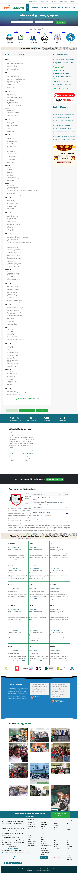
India (68, 823)
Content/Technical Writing (32, 847)
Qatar (68, 850)
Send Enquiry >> (42, 410)
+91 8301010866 (35, 568)
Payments (24, 868)
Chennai (55, 827)
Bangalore (56, 825)
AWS (42, 828)
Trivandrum (56, 855)
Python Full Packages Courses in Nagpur (64, 133)
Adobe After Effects (31, 824)
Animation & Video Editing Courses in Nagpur (65, 136)
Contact (74, 7)
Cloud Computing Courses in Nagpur (63, 128)
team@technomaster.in (8, 852)
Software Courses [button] (34, 7)
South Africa (69, 855)
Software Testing (44, 843)
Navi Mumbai (56, 848)
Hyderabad (56, 836)
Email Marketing (31, 843)
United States (69, 859)
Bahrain (68, 831)
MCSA (42, 837)
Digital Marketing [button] (44, 7)
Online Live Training (43, 868)
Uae (68, 827)
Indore (55, 838)
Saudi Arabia (69, 851)
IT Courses (47, 420)
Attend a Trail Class (44, 1)
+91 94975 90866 (36, 630)
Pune (55, 851)
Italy (67, 840)
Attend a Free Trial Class (26, 410)
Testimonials (36, 868)
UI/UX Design (43, 841)
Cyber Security (30, 854)
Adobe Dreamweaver (32, 852)
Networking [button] (53, 7)
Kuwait (68, 842)
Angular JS (30, 828)
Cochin (55, 829)
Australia (68, 829)
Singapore (69, 853)
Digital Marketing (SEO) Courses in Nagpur (64, 122)
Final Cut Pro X (30, 833)
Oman (68, 848)
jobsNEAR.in (58, 86)
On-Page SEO (30, 839)
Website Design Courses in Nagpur (62, 117)
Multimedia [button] (60, 7)
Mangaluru (56, 844)
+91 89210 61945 (56, 568)
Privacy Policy (30, 868)
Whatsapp (53, 1)
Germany (68, 836)
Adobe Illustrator (31, 822)
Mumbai (55, 846)
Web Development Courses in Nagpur (63, 111)
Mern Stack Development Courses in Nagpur (65, 139)
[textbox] (22, 22)
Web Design (43, 854)
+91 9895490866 (14, 568)
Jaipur (55, 840)
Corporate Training (51, 868)
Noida (55, 850)
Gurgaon (55, 834)
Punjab (55, 853)
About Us (19, 868)
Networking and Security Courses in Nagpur (64, 120)
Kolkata (55, 842)
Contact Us (58, 868)
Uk (67, 825)
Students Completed (15, 420)
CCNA (42, 835)
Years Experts (62, 420)
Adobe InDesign (31, 850)
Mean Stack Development (45, 848)
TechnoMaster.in (20, 852)
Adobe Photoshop (31, 835)
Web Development (44, 850)
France (68, 834)
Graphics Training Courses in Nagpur (63, 125)
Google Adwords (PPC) (32, 845)
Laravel (42, 833)
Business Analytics (31, 830)
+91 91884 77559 (62, 1)
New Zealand (69, 846)
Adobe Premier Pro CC (32, 826)
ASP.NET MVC (43, 830)
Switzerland (69, 857)
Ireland (68, 838)
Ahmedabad (56, 823)
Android (42, 839)
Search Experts (61, 22)
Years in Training (31, 420)
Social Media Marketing (32, 841)
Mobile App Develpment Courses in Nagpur (64, 114)
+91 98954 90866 (72, 1)
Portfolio (67, 7)
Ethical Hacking (44, 822)
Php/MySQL (43, 826)
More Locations (57, 857)
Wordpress (30, 837)
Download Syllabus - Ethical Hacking (28, 398)
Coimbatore (56, 831)
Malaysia (68, 844)
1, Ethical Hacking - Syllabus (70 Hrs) (14, 55)
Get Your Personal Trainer (54, 479)
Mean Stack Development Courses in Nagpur (65, 131)
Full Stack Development (45, 852)
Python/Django (44, 824)
